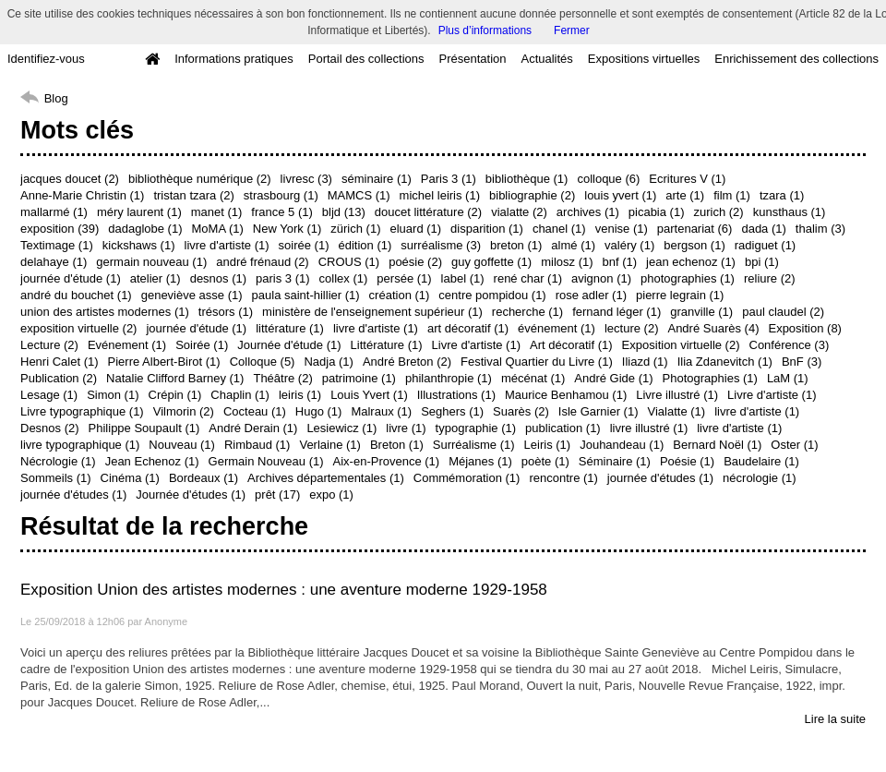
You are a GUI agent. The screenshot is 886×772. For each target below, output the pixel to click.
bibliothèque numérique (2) (199, 179)
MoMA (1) (218, 228)
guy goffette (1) (491, 262)
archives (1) (588, 212)
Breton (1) (397, 445)
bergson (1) (694, 245)
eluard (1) (415, 228)
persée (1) (404, 278)
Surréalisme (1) (474, 445)
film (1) (731, 195)
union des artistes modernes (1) (104, 312)
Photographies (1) (710, 378)
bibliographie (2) (532, 195)
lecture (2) (632, 328)
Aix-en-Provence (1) (386, 461)
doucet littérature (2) (428, 212)
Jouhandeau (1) (622, 445)
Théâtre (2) (282, 378)
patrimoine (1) (359, 378)
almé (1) (573, 245)
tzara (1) (782, 195)
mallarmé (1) (54, 212)
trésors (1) (225, 312)
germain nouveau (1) (151, 262)
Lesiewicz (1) (341, 428)
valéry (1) (629, 245)
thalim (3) (820, 228)
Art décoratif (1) (571, 345)
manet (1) (217, 212)
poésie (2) (415, 262)
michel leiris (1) (440, 195)
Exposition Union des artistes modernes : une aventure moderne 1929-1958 (283, 589)
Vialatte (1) (677, 411)
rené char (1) (528, 278)
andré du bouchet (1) (76, 295)
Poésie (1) (687, 461)
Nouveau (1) (182, 445)
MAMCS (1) (359, 195)
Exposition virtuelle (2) (681, 345)
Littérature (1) (387, 345)
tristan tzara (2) (193, 195)
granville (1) (701, 312)
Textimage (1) (56, 245)
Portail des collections (366, 59)
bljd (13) (343, 212)
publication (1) (563, 428)
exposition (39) (59, 228)
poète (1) (545, 461)
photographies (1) (688, 278)
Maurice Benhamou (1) (566, 395)
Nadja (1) (328, 361)
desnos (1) (218, 278)
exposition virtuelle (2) (78, 328)
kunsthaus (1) (789, 212)
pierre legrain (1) (680, 295)
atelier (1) (155, 278)
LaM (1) (787, 378)
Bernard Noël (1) (717, 445)
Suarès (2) (521, 411)
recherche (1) (527, 312)
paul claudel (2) (783, 312)
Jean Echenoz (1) (152, 461)
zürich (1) (355, 228)
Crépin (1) (175, 395)
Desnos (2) (49, 428)
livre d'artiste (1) (227, 245)
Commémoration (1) (467, 478)
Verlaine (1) (329, 445)
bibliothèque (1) (527, 179)
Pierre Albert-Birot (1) (164, 361)
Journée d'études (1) (190, 494)
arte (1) (684, 195)
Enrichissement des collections (796, 59)
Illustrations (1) (456, 395)
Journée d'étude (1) (289, 345)
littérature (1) (290, 328)
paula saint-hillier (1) (306, 295)
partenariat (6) (695, 228)
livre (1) (405, 428)
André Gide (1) (613, 378)
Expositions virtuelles (644, 59)
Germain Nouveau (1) (266, 461)
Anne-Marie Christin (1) (82, 195)
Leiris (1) (547, 445)
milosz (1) (567, 262)
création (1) (399, 295)
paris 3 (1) (283, 278)
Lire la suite (835, 719)
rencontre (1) (563, 478)
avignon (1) (601, 278)
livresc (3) (306, 179)
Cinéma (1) (130, 478)
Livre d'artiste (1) (476, 345)
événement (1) (556, 328)
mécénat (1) (533, 378)
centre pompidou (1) (491, 295)
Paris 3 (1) (448, 179)
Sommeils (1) (55, 478)
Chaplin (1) (239, 395)
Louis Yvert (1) (369, 395)
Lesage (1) (49, 395)
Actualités (546, 59)
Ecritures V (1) (687, 179)
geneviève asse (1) (192, 295)
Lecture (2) (49, 345)
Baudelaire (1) (761, 461)
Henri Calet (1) (59, 361)
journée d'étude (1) (70, 278)
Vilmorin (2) (183, 411)
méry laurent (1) (139, 212)
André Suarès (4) (713, 328)
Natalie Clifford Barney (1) (175, 378)
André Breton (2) (407, 361)
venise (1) (621, 228)
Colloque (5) (262, 361)
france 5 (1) (281, 212)
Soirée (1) (201, 345)
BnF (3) (801, 361)
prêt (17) (277, 494)
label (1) (463, 278)
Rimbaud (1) (257, 445)
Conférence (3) (789, 345)
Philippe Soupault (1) (144, 428)
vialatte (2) (519, 212)
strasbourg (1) (281, 195)
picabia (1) (657, 212)
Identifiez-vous (46, 59)
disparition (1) (486, 228)
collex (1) (343, 278)
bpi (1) (762, 262)
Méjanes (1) (480, 461)
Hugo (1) (318, 411)
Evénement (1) (127, 345)
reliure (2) (770, 278)
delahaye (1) (53, 262)
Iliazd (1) (645, 361)
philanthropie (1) (448, 378)
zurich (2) (718, 212)
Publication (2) (58, 378)
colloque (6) (608, 179)
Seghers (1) (452, 411)
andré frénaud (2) (262, 262)
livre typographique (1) (79, 445)
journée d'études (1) (660, 478)
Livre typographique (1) (82, 411)
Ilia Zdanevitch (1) (724, 361)
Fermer (572, 30)
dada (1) (763, 228)
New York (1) (287, 228)
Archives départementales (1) (325, 478)
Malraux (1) (381, 411)
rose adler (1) (591, 295)
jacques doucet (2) (69, 179)
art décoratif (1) (468, 328)
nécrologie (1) (759, 478)
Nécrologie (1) (58, 461)
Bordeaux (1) (203, 478)
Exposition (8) (804, 328)
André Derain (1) (253, 428)
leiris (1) (300, 395)
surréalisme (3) (441, 245)
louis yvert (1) (620, 195)
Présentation (472, 59)
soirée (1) (304, 245)
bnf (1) (620, 262)
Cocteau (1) (254, 411)
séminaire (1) (376, 179)
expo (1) (331, 494)
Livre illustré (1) (677, 395)
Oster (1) (794, 445)
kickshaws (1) (138, 245)
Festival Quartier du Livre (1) (537, 361)
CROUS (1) (348, 262)
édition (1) (364, 245)
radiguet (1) (765, 245)
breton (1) (516, 245)
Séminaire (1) (615, 461)
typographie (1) (476, 428)
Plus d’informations (485, 30)
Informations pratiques (233, 59)
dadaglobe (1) (145, 228)
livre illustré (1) (649, 428)
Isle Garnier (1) (598, 411)
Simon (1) (112, 395)
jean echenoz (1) (691, 262)
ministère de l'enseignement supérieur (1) (372, 312)
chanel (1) (559, 228)
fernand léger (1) (616, 312)
